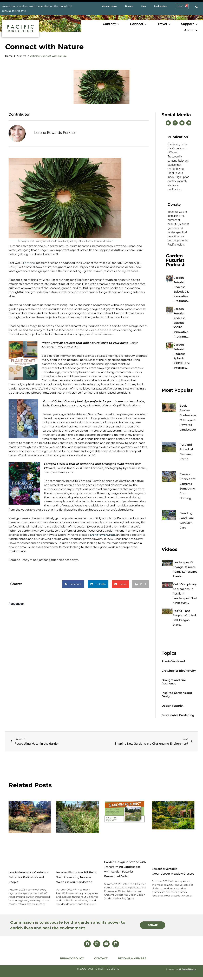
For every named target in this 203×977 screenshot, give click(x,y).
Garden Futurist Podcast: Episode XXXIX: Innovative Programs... (181, 322)
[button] (111, 24)
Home (9, 55)
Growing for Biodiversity (179, 670)
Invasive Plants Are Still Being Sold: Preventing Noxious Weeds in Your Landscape (76, 877)
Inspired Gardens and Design (177, 694)
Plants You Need (173, 661)
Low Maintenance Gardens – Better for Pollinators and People (28, 877)
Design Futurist (173, 705)
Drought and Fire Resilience (174, 681)
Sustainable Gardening (178, 715)
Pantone (29, 262)
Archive (21, 55)
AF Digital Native (187, 969)
